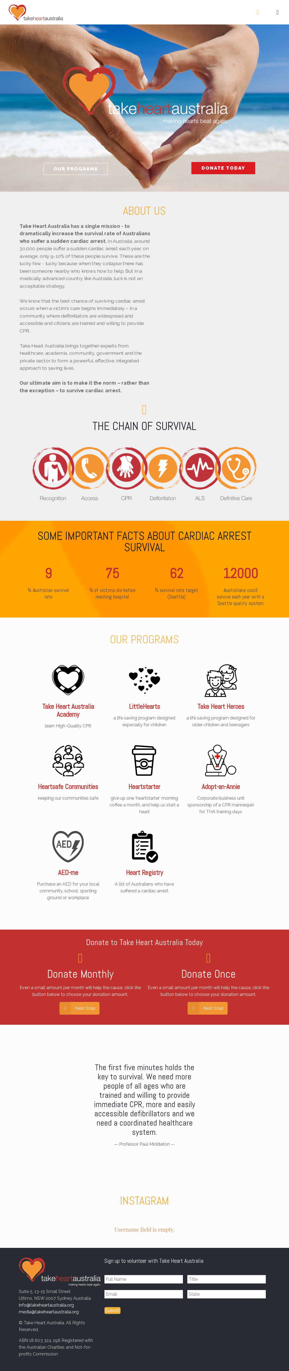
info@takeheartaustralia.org (46, 1305)
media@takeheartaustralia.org (49, 1311)
